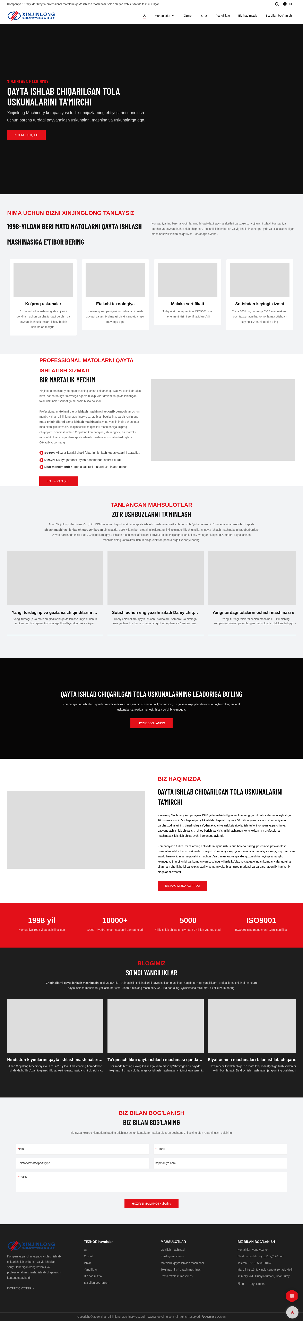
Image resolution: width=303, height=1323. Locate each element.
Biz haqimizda (247, 15)
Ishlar (204, 15)
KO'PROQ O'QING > (20, 1290)
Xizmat (187, 15)
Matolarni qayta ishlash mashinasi (182, 1264)
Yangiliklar (223, 15)
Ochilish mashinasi (173, 1251)
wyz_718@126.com (271, 1258)
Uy (144, 15)
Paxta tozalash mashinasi (177, 1278)
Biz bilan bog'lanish (279, 15)
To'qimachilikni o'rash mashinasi (181, 1271)
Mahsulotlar (163, 15)
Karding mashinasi (172, 1258)
